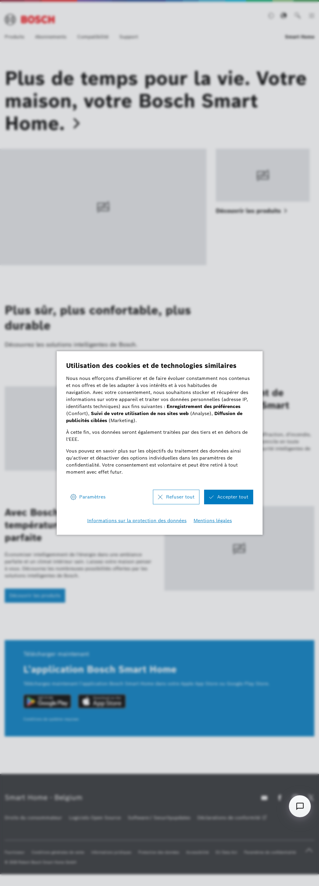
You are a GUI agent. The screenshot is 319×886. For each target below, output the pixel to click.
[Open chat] (300, 806)
